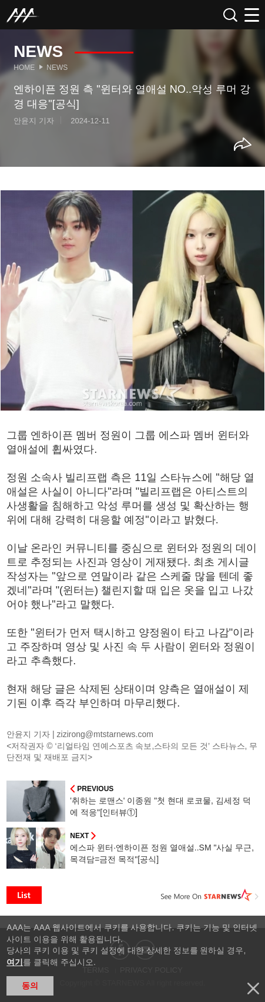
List (24, 895)
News (57, 67)
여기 (14, 962)
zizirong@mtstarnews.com (105, 734)
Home (24, 67)
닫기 (253, 988)
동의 (30, 985)
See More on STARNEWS (210, 895)
